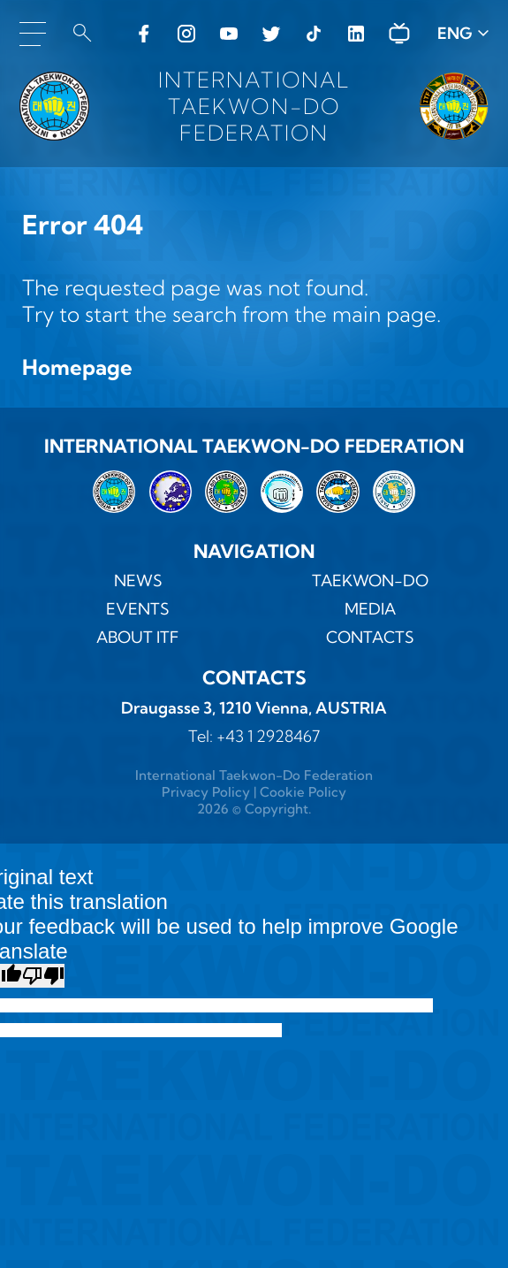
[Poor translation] (43, 976)
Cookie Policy (303, 791)
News (138, 580)
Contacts (370, 637)
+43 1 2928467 (268, 736)
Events (138, 609)
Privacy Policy (206, 791)
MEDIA (370, 609)
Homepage (77, 367)
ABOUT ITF (137, 637)
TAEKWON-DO (370, 580)
